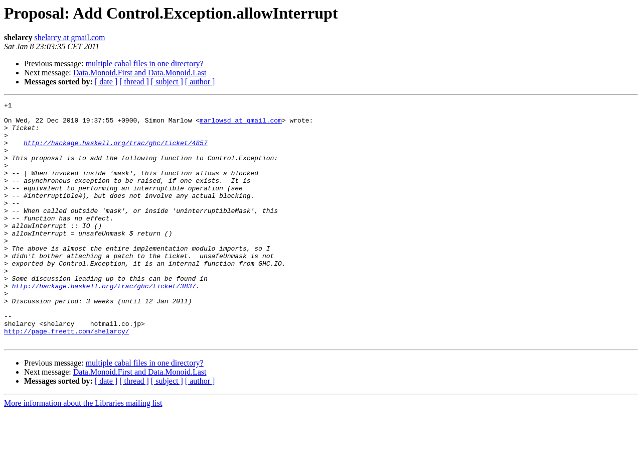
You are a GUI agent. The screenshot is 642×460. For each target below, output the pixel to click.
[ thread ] (134, 81)
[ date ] (106, 81)
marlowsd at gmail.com (241, 124)
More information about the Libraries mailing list (83, 451)
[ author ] (200, 81)
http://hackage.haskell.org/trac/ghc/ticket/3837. (106, 323)
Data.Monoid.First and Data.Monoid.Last (140, 72)
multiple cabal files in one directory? (145, 63)
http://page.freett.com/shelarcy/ (66, 377)
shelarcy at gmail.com (70, 37)
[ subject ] (167, 81)
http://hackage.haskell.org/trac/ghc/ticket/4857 (116, 151)
